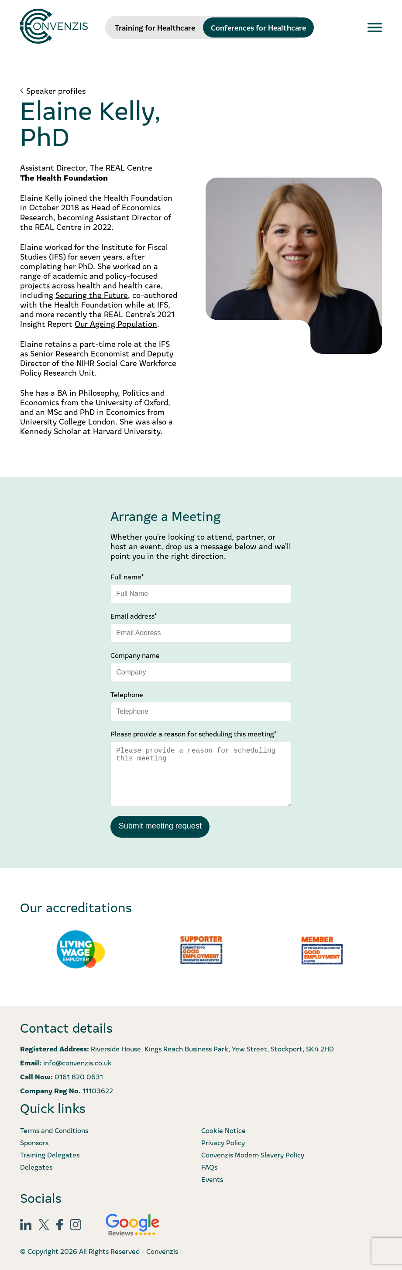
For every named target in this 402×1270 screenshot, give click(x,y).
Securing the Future (91, 294)
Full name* (127, 576)
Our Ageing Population (116, 323)
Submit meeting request (159, 825)
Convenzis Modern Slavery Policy (252, 1153)
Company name (135, 655)
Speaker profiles (56, 91)
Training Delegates (49, 1153)
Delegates (36, 1166)
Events (212, 1178)
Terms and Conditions (54, 1129)
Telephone (126, 694)
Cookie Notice (223, 1129)
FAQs (209, 1166)
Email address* (133, 615)
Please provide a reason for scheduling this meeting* (193, 733)
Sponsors (34, 1141)
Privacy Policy (223, 1141)
